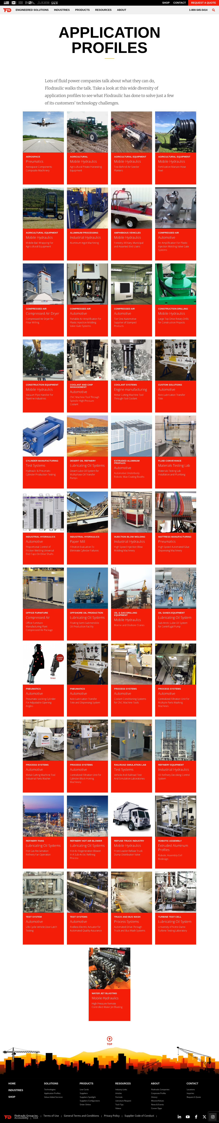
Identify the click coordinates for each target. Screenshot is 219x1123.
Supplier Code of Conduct (139, 1116)
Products (82, 10)
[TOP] (109, 1039)
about (121, 10)
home (12, 1083)
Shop (166, 2)
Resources (103, 10)
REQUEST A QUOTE (203, 2)
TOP (109, 1044)
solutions (51, 1083)
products (86, 1083)
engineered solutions (32, 10)
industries (62, 10)
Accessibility (21, 1118)
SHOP (11, 1097)
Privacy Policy (112, 1116)
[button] (213, 9)
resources (123, 1083)
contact (179, 2)
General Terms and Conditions (81, 1116)
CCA (35, 1118)
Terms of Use (51, 1116)
